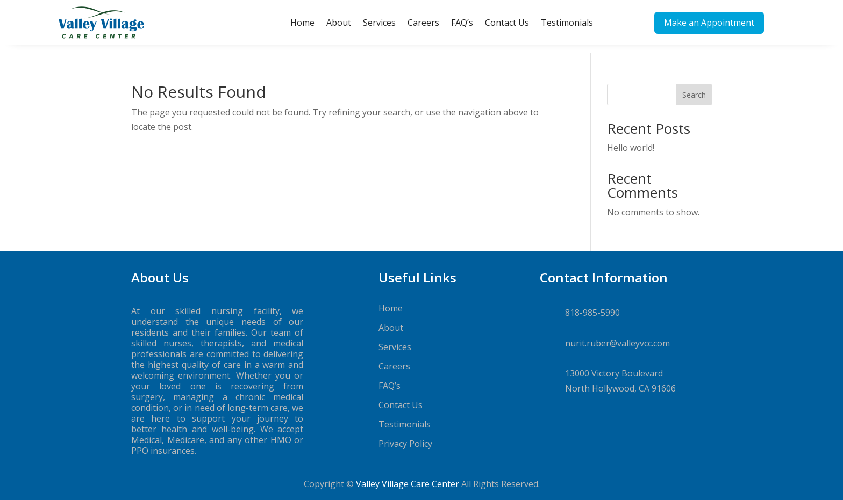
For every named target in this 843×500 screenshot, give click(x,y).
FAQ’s (462, 22)
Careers (423, 22)
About (338, 22)
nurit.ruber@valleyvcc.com (617, 336)
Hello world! (630, 140)
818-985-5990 (592, 305)
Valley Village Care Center (407, 476)
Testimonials (567, 22)
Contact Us (507, 22)
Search (694, 87)
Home (302, 22)
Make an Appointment (709, 22)
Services (379, 22)
